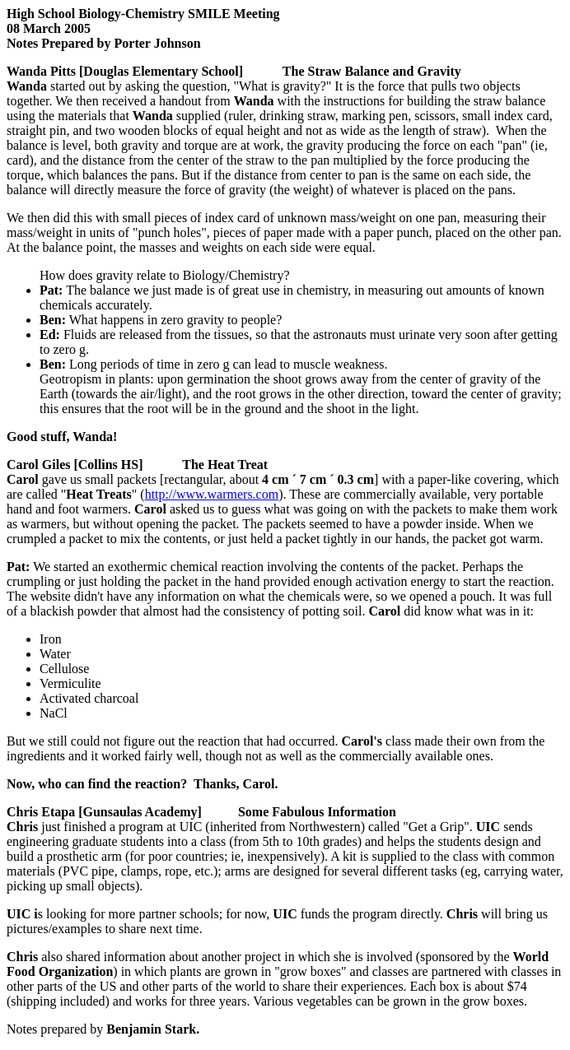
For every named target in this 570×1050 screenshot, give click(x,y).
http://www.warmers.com (211, 494)
